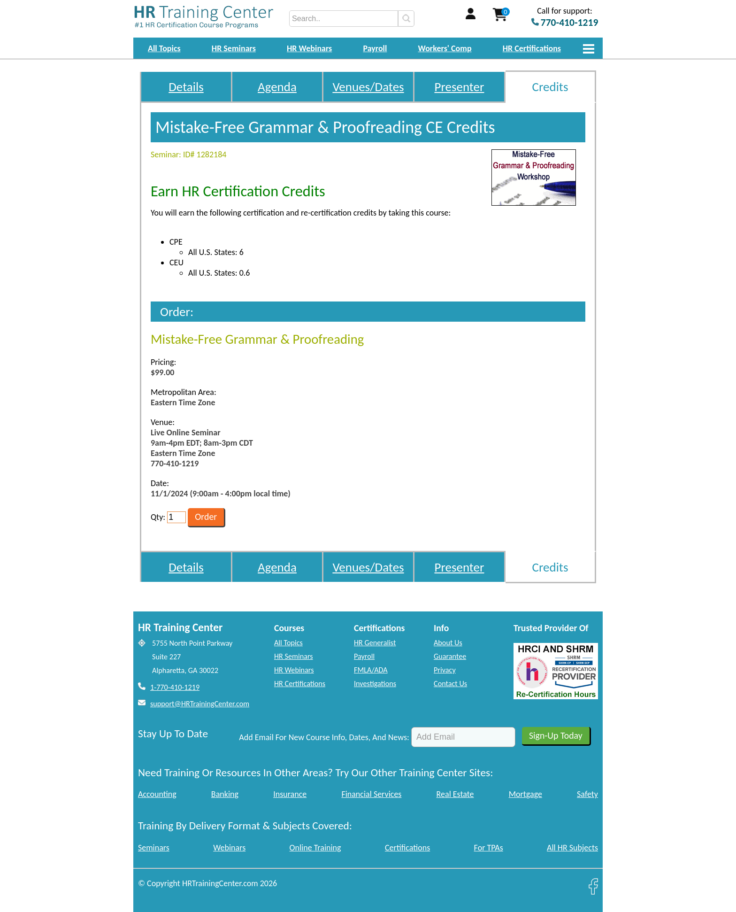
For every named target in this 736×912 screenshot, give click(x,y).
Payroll (375, 48)
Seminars (153, 847)
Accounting (157, 794)
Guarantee (450, 656)
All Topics (164, 48)
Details (186, 86)
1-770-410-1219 (174, 687)
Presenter (459, 86)
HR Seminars (234, 48)
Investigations (375, 683)
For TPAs (488, 847)
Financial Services (371, 794)
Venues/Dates (368, 86)
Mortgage (525, 794)
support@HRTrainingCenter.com (199, 703)
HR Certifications (532, 48)
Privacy (445, 669)
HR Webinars (309, 48)
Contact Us (450, 683)
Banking (224, 794)
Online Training (315, 847)
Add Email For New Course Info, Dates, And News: (324, 737)
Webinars (229, 847)
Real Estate (455, 794)
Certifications (407, 847)
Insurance (290, 794)
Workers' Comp (445, 48)
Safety (587, 794)
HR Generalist (375, 642)
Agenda (277, 86)
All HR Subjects (572, 847)
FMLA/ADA (371, 669)
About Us (448, 642)
